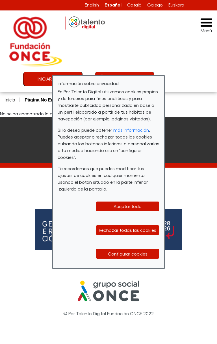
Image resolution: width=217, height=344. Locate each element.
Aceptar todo (128, 206)
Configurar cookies (127, 253)
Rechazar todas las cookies (127, 230)
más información (131, 130)
